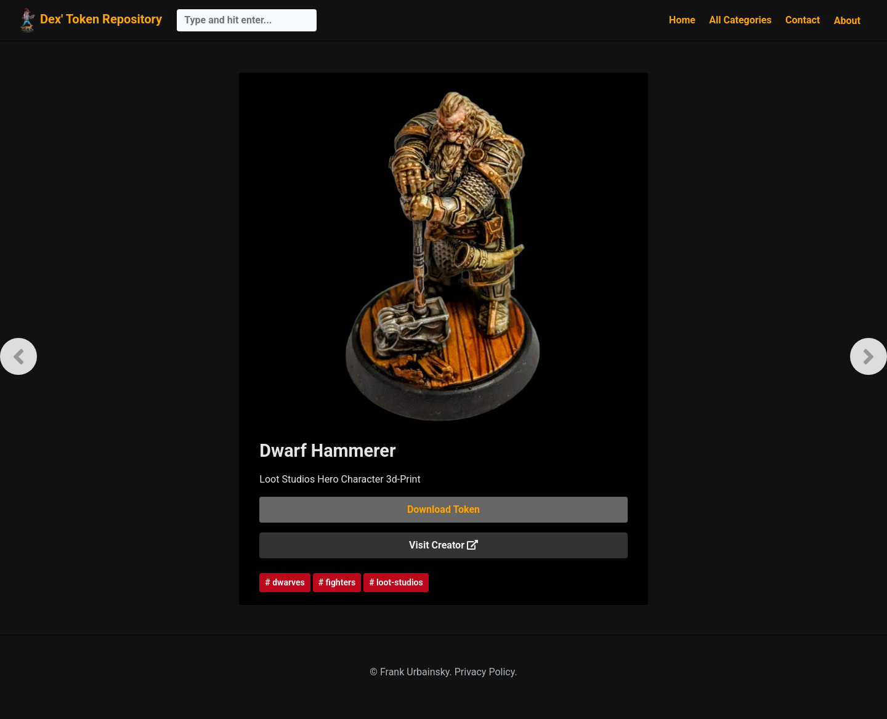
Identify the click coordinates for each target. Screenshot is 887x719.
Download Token (443, 509)
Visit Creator (443, 545)
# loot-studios (396, 582)
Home (682, 20)
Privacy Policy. (486, 672)
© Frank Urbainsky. (412, 672)
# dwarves (284, 582)
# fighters (336, 582)
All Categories (740, 20)
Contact (802, 20)
